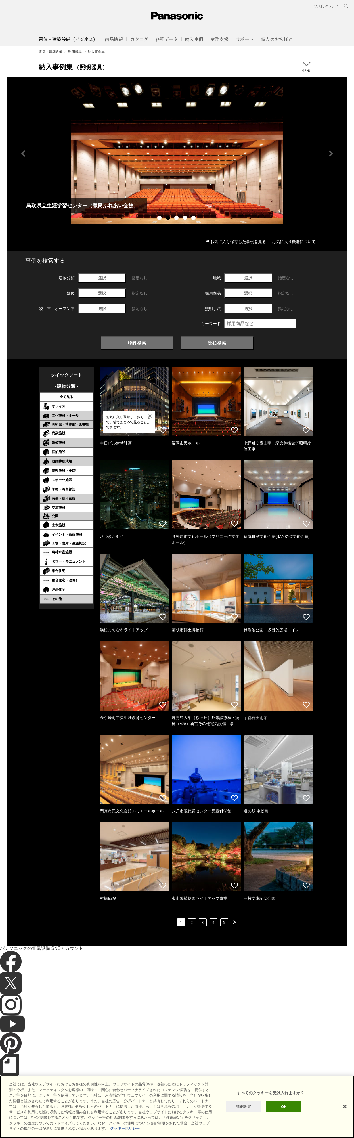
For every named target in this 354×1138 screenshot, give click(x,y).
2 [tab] (168, 218)
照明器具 (75, 51)
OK (284, 1106)
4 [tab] (185, 218)
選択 (102, 277)
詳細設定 (243, 1106)
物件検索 (137, 343)
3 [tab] (177, 218)
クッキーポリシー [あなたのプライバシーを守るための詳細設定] (125, 1128)
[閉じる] (345, 1106)
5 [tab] (194, 218)
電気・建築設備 (50, 51)
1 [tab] (160, 218)
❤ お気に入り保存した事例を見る (236, 241)
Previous (23, 153)
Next (331, 153)
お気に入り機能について (294, 241)
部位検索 (217, 343)
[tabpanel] (177, 153)
